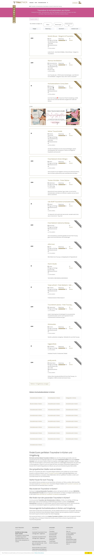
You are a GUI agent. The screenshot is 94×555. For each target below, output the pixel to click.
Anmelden (75, 2)
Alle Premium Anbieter (71, 541)
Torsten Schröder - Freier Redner (58, 180)
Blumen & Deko (52, 536)
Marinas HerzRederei (55, 61)
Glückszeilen (52, 324)
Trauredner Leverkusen (54, 473)
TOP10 (36, 2)
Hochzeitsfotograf (53, 533)
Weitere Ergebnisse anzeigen (39, 384)
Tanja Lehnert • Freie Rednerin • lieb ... (60, 285)
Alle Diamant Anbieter (71, 542)
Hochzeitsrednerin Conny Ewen (58, 84)
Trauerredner (52, 541)
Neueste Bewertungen (71, 539)
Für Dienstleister (70, 534)
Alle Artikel (68, 536)
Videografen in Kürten (71, 398)
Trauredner (52, 531)
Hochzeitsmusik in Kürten (36, 398)
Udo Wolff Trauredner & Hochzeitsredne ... (62, 202)
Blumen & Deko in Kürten (36, 403)
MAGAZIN (31, 2)
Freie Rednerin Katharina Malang (58, 223)
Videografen (52, 539)
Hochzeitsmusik (52, 534)
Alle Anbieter (69, 537)
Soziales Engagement (71, 533)
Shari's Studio (52, 264)
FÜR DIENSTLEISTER (42, 2)
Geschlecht (61, 28)
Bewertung (48, 28)
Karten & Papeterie (53, 543)
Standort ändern (34, 19)
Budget (34, 28)
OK (88, 553)
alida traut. (51, 244)
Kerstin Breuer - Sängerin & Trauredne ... (61, 36)
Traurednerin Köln (45, 483)
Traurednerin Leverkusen (72, 483)
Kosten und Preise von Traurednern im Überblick (47, 494)
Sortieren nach (74, 28)
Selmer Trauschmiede (55, 131)
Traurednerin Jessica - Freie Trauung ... (60, 305)
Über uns (68, 531)
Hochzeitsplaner (53, 538)
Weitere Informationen (41, 553)
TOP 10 (67, 544)
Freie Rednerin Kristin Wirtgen (57, 159)
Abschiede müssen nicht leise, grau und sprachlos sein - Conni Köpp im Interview (39, 543)
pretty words (52, 360)
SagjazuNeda (52, 344)
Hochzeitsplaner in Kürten (54, 398)
